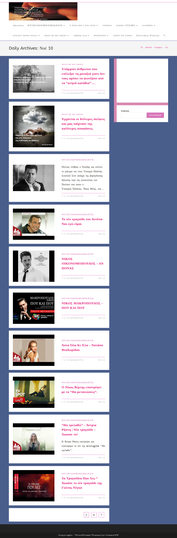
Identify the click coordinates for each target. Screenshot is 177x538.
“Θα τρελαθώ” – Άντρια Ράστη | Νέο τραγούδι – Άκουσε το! (79, 429)
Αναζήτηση (125, 110)
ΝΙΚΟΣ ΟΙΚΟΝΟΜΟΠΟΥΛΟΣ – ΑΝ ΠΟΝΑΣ (82, 263)
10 (166, 47)
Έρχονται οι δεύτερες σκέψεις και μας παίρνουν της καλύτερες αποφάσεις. (83, 123)
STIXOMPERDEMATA (78, 159)
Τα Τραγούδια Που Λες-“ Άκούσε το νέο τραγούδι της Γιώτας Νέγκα (82, 483)
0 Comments (73, 93)
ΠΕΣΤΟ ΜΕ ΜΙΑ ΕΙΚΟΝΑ (72, 64)
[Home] (142, 47)
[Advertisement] (142, 80)
